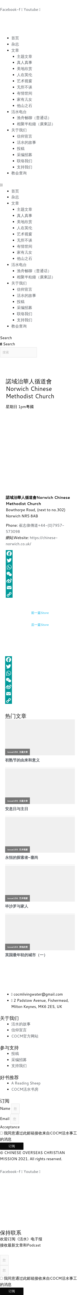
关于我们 (19, 130)
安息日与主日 (16, 809)
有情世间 (24, 93)
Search (6, 337)
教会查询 (19, 173)
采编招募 (24, 154)
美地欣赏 (24, 68)
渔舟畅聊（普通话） (34, 117)
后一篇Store (40, 624)
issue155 (12, 800)
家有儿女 (24, 99)
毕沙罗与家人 (16, 906)
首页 (15, 38)
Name (5, 1108)
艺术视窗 (24, 81)
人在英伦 (24, 74)
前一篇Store (40, 612)
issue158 (12, 898)
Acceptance (10, 1127)
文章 (15, 50)
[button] (40, 185)
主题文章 (24, 56)
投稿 (21, 148)
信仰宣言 (24, 136)
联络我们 (24, 161)
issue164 (12, 946)
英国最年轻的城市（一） (26, 955)
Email (5, 1118)
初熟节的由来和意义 (22, 760)
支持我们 (24, 167)
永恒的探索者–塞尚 (21, 857)
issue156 (12, 751)
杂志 (15, 44)
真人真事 (24, 62)
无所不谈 (24, 87)
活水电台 (19, 111)
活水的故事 (26, 142)
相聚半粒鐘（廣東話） (36, 124)
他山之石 (24, 105)
